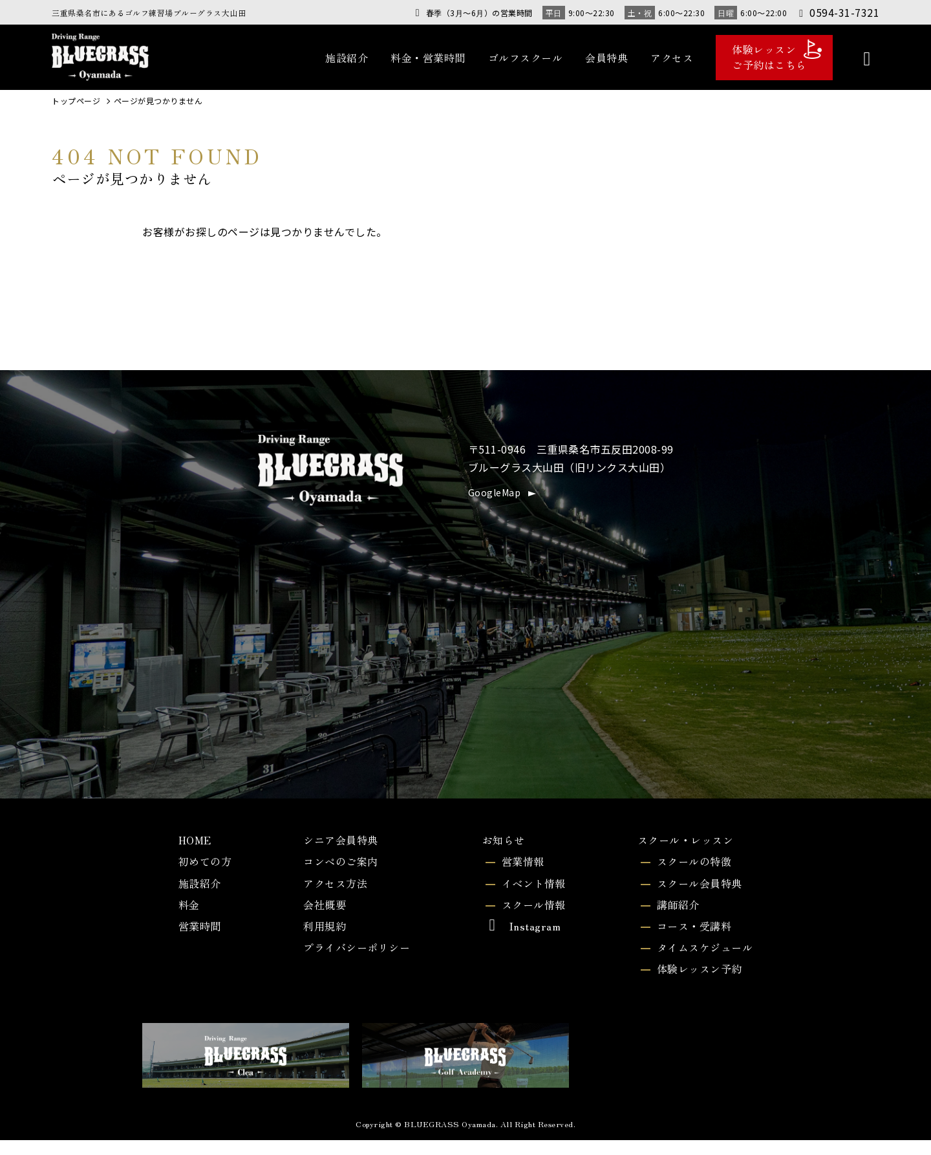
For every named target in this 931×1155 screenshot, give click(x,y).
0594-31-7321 (838, 12)
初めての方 (203, 864)
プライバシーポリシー (355, 959)
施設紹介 (346, 57)
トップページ (76, 100)
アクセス (671, 57)
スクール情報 (532, 911)
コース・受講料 (692, 935)
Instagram (518, 935)
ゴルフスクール (525, 57)
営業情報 (520, 864)
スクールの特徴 (692, 864)
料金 (185, 911)
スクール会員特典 (697, 887)
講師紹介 (674, 911)
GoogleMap (494, 492)
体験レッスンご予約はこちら (777, 55)
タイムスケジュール (704, 959)
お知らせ (501, 840)
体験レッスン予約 (697, 982)
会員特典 (606, 57)
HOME (191, 840)
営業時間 (197, 935)
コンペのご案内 (337, 864)
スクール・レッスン (684, 840)
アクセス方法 (331, 887)
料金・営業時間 (428, 57)
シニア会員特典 (337, 840)
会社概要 (319, 911)
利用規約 (319, 935)
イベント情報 (532, 887)
